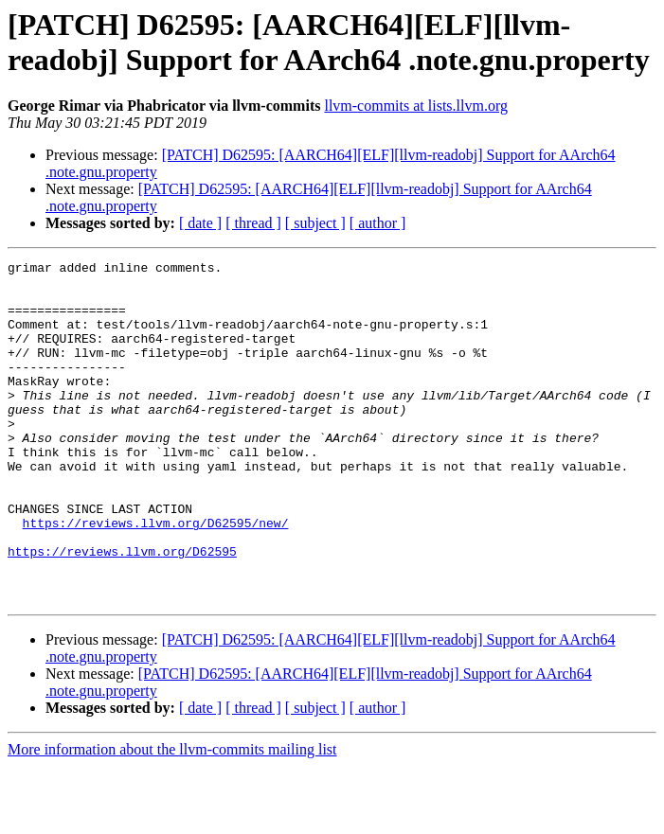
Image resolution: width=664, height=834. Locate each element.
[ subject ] (315, 223)
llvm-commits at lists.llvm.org (415, 106)
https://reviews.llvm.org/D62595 (122, 610)
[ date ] (200, 223)
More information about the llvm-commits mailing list (172, 817)
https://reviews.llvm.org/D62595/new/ (156, 576)
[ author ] (378, 223)
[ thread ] (253, 223)
